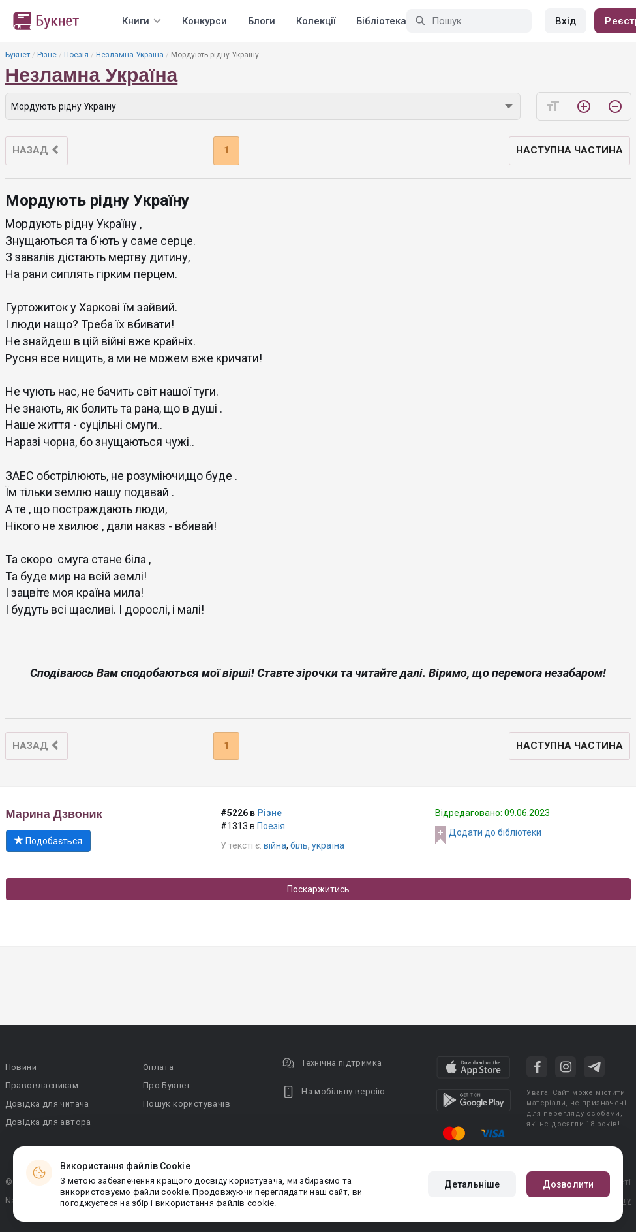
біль (299, 845)
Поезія (76, 54)
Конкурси (204, 21)
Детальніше (472, 1184)
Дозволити (568, 1184)
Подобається (48, 841)
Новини (21, 1067)
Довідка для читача (47, 1104)
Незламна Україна (130, 54)
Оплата (158, 1067)
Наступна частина (569, 150)
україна (328, 845)
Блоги (261, 21)
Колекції (315, 21)
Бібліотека (381, 21)
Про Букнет (167, 1085)
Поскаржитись (318, 889)
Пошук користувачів (186, 1104)
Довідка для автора (48, 1122)
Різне (47, 54)
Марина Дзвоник (54, 814)
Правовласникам (42, 1085)
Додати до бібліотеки (495, 832)
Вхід (565, 21)
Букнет (17, 54)
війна (275, 845)
